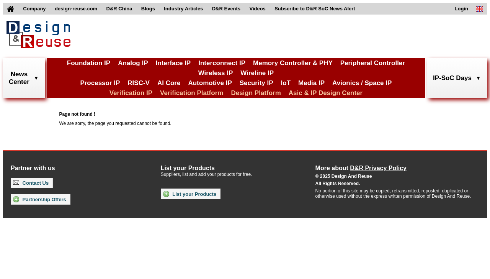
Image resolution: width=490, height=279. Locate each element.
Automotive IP (210, 83)
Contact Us (31, 183)
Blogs (148, 8)
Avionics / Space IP (362, 83)
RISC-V (138, 83)
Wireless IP (215, 73)
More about (361, 168)
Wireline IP (257, 73)
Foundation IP (88, 63)
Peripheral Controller (372, 63)
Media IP (311, 83)
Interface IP (173, 63)
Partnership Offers (39, 199)
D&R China (119, 8)
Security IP (256, 83)
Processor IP (100, 83)
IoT (286, 83)
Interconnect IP (221, 63)
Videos (257, 8)
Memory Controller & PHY (293, 63)
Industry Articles (183, 8)
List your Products (189, 194)
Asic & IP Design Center (326, 93)
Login (461, 8)
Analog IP (133, 63)
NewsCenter (19, 78)
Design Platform (256, 93)
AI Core (168, 83)
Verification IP (130, 93)
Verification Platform (191, 93)
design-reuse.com (76, 8)
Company (34, 8)
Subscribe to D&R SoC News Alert (314, 8)
